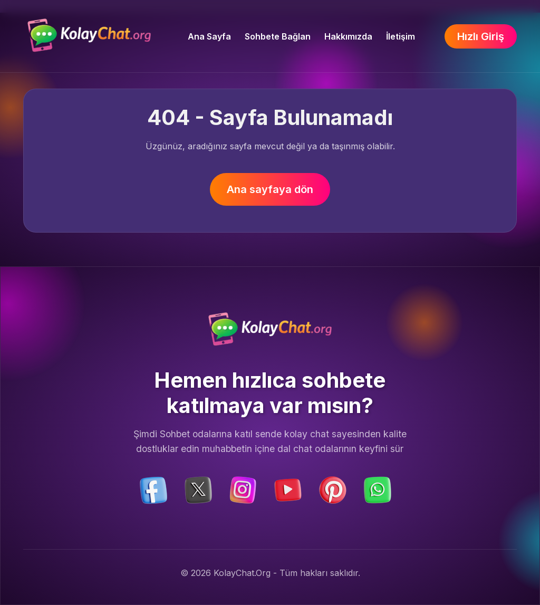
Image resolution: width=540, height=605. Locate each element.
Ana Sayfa (209, 36)
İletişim (400, 36)
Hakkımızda (348, 36)
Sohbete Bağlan (278, 36)
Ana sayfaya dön (270, 189)
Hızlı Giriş (480, 36)
